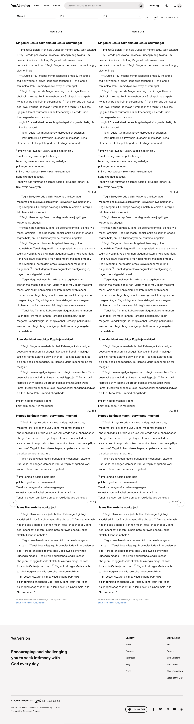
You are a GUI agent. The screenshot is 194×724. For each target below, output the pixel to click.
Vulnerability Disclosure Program (25, 711)
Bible (36, 5)
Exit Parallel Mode (169, 17)
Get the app (154, 5)
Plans (46, 5)
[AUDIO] (147, 17)
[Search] (100, 5)
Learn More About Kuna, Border (30, 603)
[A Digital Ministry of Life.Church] (97, 699)
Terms (57, 707)
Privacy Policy (46, 707)
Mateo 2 (36, 16)
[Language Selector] (167, 6)
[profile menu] (177, 6)
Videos (56, 5)
